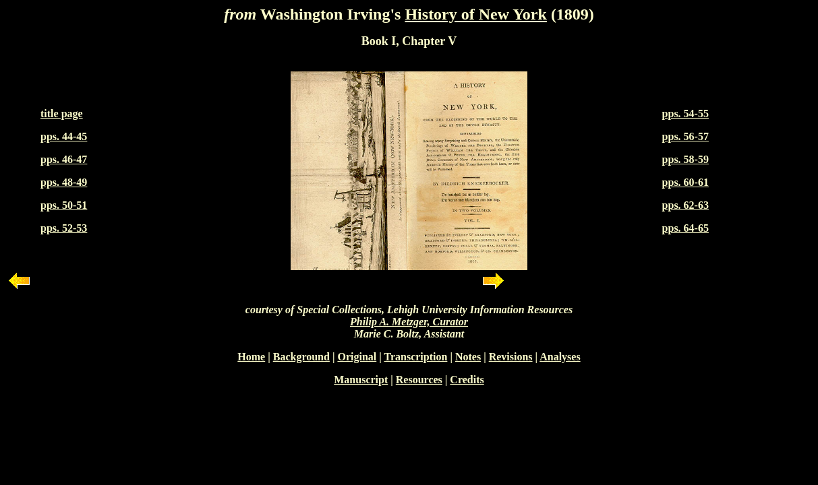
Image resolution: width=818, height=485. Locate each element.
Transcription (415, 356)
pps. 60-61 (685, 182)
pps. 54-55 (685, 113)
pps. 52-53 (63, 228)
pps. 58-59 (685, 159)
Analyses (559, 356)
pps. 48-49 (63, 182)
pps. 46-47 (63, 159)
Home (251, 356)
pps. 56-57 (685, 136)
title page (61, 113)
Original (356, 356)
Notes (468, 356)
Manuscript (361, 379)
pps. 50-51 (63, 205)
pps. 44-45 (63, 136)
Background (301, 356)
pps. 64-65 (685, 228)
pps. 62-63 (685, 205)
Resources (419, 379)
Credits (467, 379)
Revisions (511, 356)
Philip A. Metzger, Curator (409, 321)
